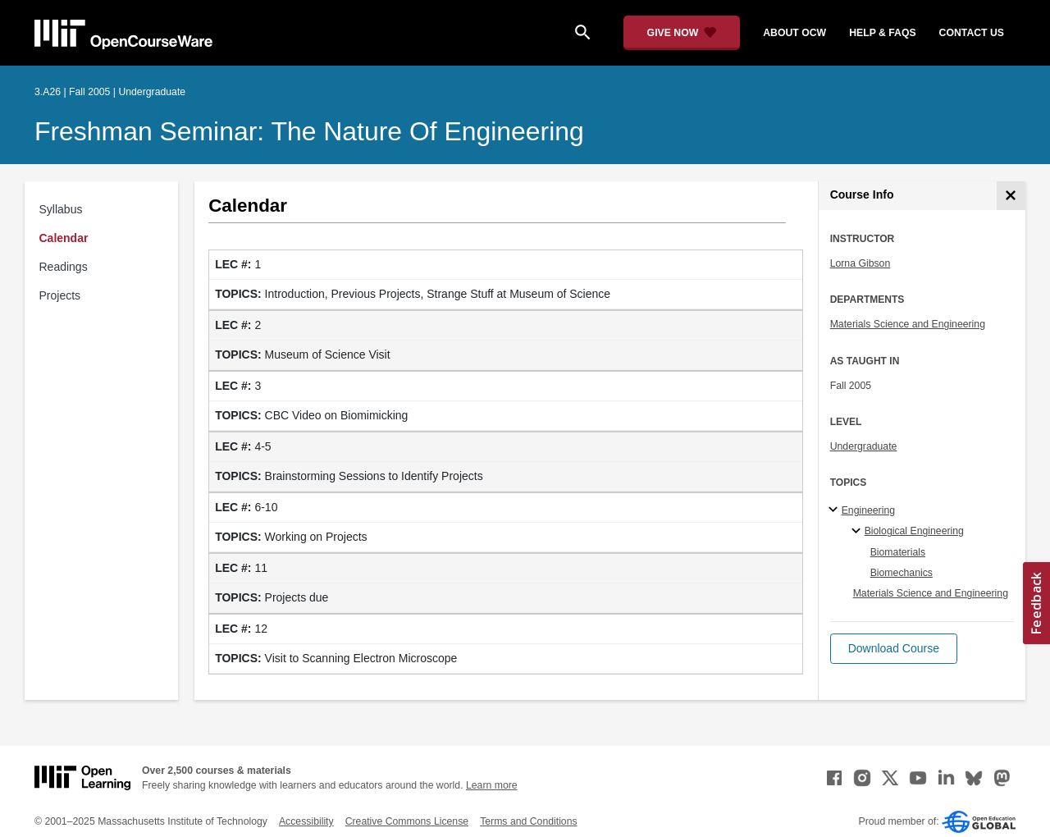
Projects (60, 295)
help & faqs (882, 33)
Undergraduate (863, 446)
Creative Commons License (406, 821)
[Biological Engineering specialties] (858, 531)
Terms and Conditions (528, 821)
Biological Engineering (914, 531)
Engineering (868, 510)
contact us (971, 33)
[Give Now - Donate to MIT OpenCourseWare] (682, 33)
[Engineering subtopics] (835, 510)
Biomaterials (897, 552)
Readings (63, 266)
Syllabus (61, 209)
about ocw (794, 33)
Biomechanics (901, 573)
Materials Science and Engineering (907, 324)
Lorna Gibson (860, 263)
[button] (893, 648)
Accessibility (306, 821)
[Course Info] (1011, 195)
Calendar (64, 238)
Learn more (492, 785)
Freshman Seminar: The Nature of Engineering (309, 131)
